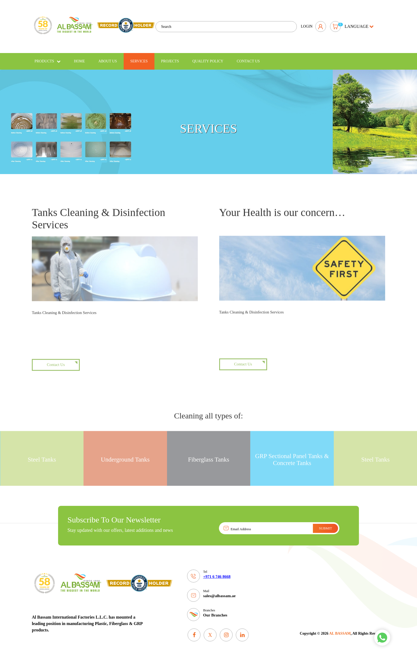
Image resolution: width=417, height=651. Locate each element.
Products (47, 57)
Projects (170, 57)
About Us (107, 57)
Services (139, 57)
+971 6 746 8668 (216, 573)
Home (79, 57)
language (359, 24)
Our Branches (215, 611)
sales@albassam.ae (219, 592)
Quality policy (207, 57)
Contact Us (248, 57)
